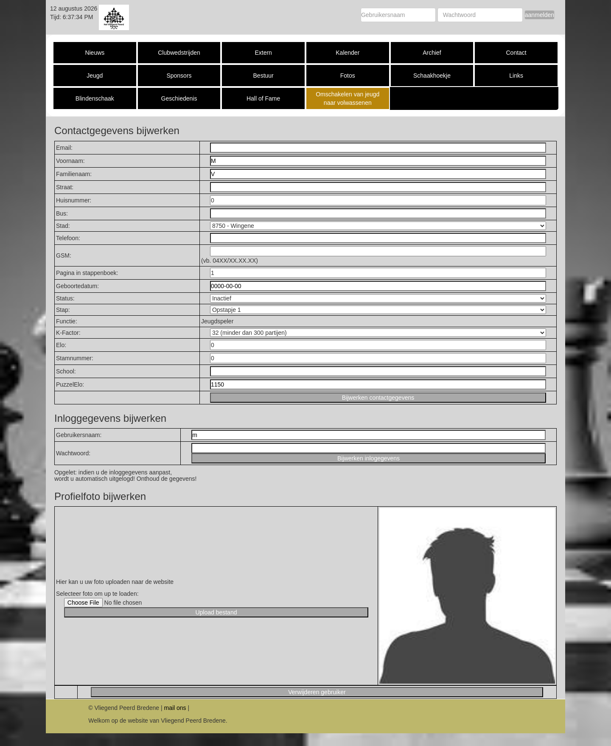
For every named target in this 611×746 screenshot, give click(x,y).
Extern (263, 52)
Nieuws (94, 52)
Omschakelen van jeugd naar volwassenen (347, 98)
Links (516, 75)
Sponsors (178, 75)
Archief (432, 52)
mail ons (175, 707)
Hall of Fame (263, 98)
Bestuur (263, 75)
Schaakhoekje (432, 75)
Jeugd (95, 75)
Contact (516, 52)
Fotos (347, 75)
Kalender (347, 52)
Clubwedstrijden (179, 52)
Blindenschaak (95, 98)
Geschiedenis (179, 98)
